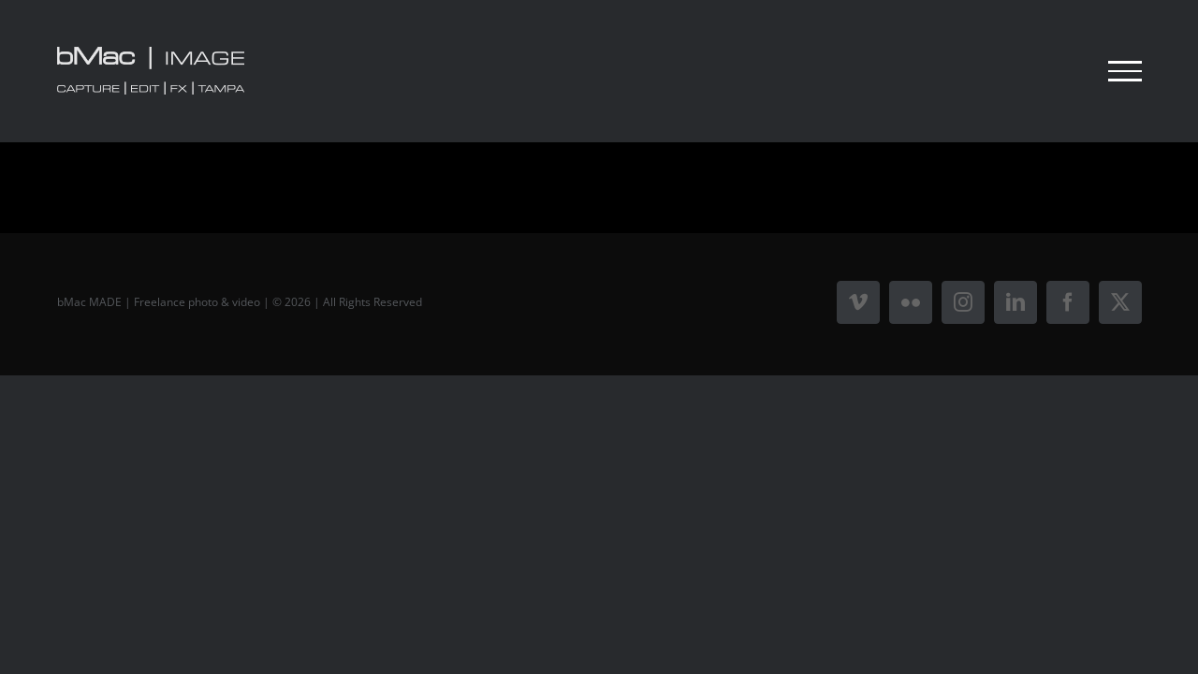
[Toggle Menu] (1125, 71)
